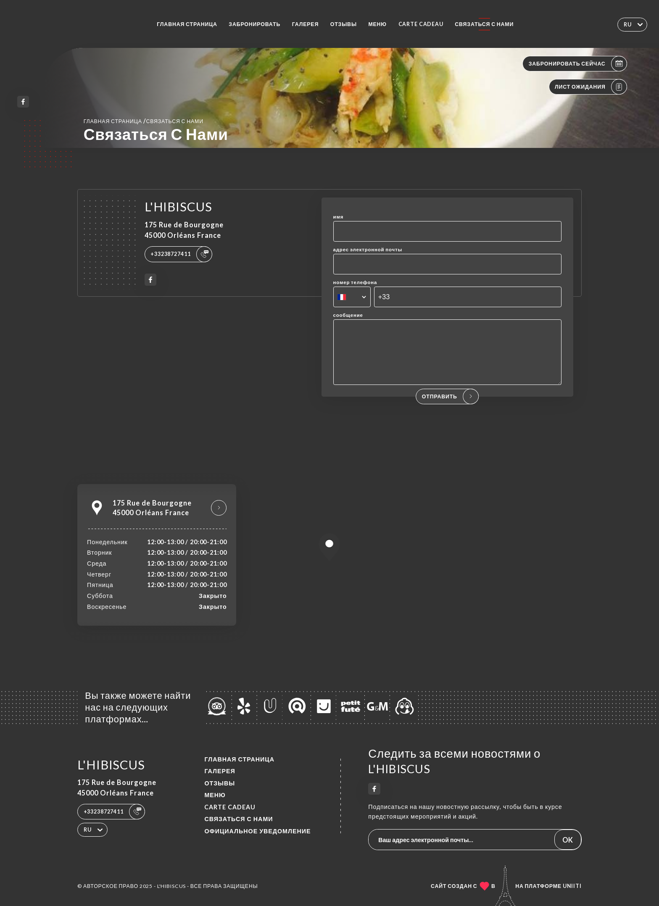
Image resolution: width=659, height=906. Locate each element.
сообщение (348, 315)
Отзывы (343, 24)
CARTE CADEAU (420, 24)
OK (567, 840)
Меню (377, 24)
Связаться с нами (484, 24)
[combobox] (352, 297)
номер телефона (355, 282)
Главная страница (187, 24)
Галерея (305, 24)
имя (338, 216)
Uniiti (572, 886)
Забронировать (254, 24)
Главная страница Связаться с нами (143, 120)
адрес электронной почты (368, 249)
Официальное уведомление (257, 831)
